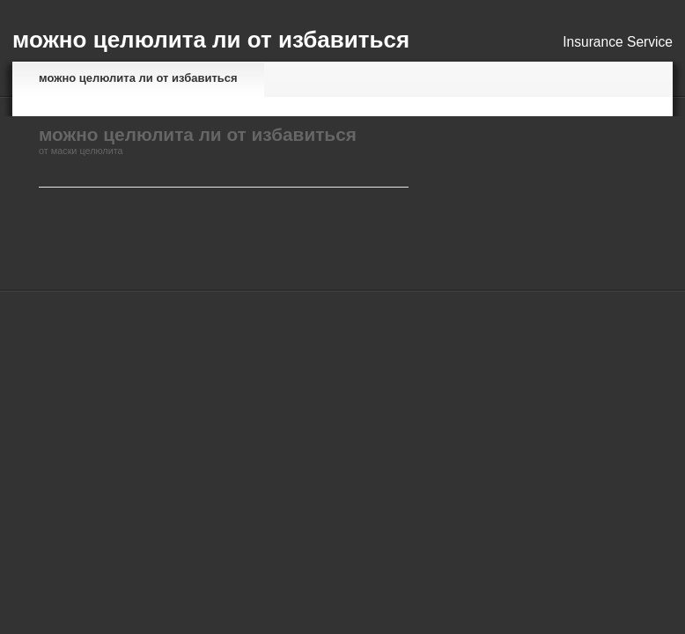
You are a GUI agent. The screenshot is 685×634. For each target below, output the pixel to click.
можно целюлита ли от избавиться (138, 78)
